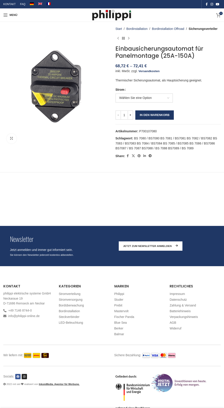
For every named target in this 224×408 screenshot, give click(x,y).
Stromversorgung (70, 299)
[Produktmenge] (124, 115)
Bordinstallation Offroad (168, 29)
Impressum (177, 294)
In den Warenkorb (154, 115)
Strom (119, 89)
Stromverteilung (69, 294)
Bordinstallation (136, 29)
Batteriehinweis (180, 311)
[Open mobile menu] (10, 15)
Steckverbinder (69, 317)
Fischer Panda (124, 317)
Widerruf (175, 328)
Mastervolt (121, 311)
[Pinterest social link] (139, 156)
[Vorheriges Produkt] (118, 38)
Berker (118, 328)
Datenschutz (178, 299)
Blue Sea (120, 322)
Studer (118, 299)
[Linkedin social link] (144, 156)
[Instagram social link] (211, 4)
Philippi (119, 294)
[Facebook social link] (206, 4)
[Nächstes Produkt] (128, 38)
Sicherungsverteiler (203, 29)
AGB (173, 322)
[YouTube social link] (217, 4)
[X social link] (133, 156)
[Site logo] (112, 15)
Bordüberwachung (71, 305)
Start (118, 29)
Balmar (119, 334)
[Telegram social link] (150, 156)
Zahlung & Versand (183, 305)
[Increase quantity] (130, 115)
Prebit (118, 305)
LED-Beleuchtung (71, 322)
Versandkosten (149, 71)
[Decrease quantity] (118, 115)
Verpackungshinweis (184, 317)
